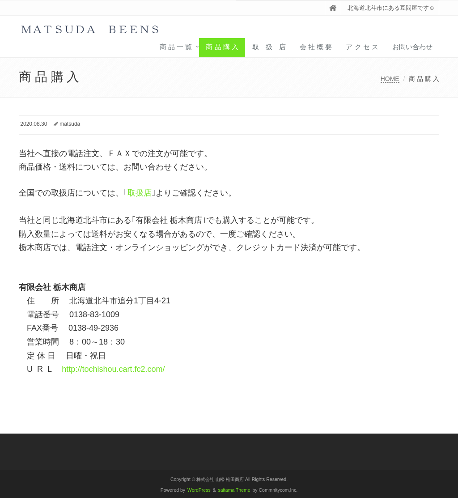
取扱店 (139, 192)
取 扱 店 (269, 47)
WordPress (199, 490)
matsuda (69, 124)
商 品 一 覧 (176, 47)
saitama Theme (234, 490)
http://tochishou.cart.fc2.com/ (113, 369)
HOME (390, 78)
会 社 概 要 (316, 47)
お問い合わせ (412, 47)
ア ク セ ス (362, 47)
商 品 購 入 (222, 47)
